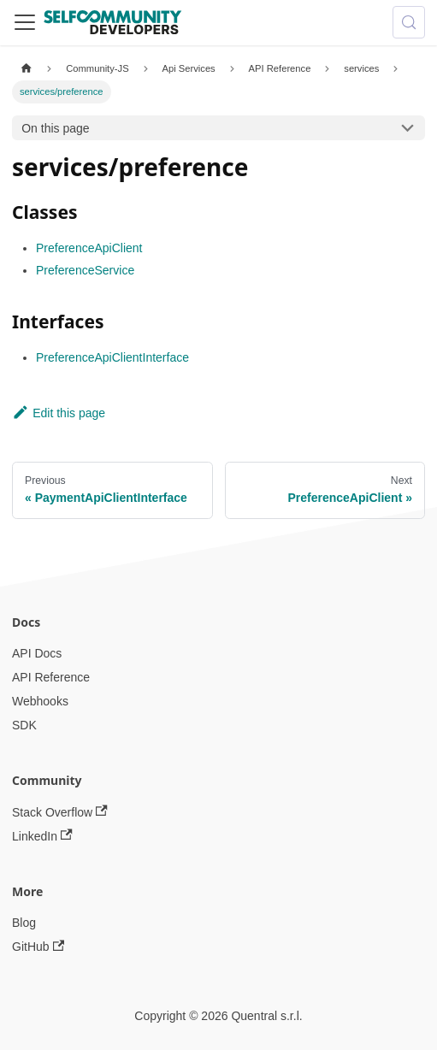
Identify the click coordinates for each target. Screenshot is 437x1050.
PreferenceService (85, 270)
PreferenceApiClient (89, 248)
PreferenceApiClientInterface (112, 357)
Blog (24, 922)
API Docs (37, 653)
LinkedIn (42, 836)
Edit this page (58, 413)
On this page (55, 128)
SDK (24, 725)
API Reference (51, 677)
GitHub (38, 947)
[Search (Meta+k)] (409, 22)
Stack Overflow (60, 812)
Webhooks (40, 701)
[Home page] (26, 68)
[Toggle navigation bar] (25, 22)
